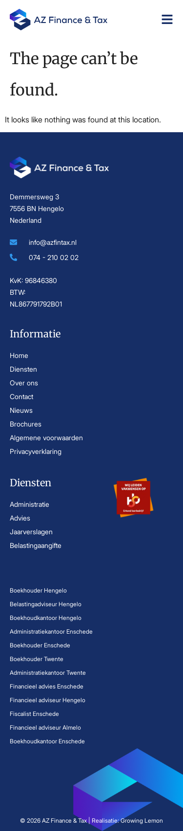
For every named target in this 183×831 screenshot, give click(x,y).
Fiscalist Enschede (34, 713)
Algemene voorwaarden (46, 437)
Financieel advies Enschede (46, 686)
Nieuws (21, 410)
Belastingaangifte (35, 545)
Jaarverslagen (31, 531)
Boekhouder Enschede (40, 645)
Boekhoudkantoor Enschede (47, 741)
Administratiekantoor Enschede (51, 631)
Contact (21, 396)
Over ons (24, 383)
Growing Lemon (142, 820)
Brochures (25, 424)
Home (19, 355)
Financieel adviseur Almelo (45, 727)
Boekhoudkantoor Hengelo (45, 617)
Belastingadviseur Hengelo (45, 604)
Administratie (29, 504)
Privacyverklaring (35, 451)
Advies (20, 518)
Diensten (23, 369)
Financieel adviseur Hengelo (47, 700)
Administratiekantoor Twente (48, 672)
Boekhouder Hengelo (38, 590)
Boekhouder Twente (36, 659)
